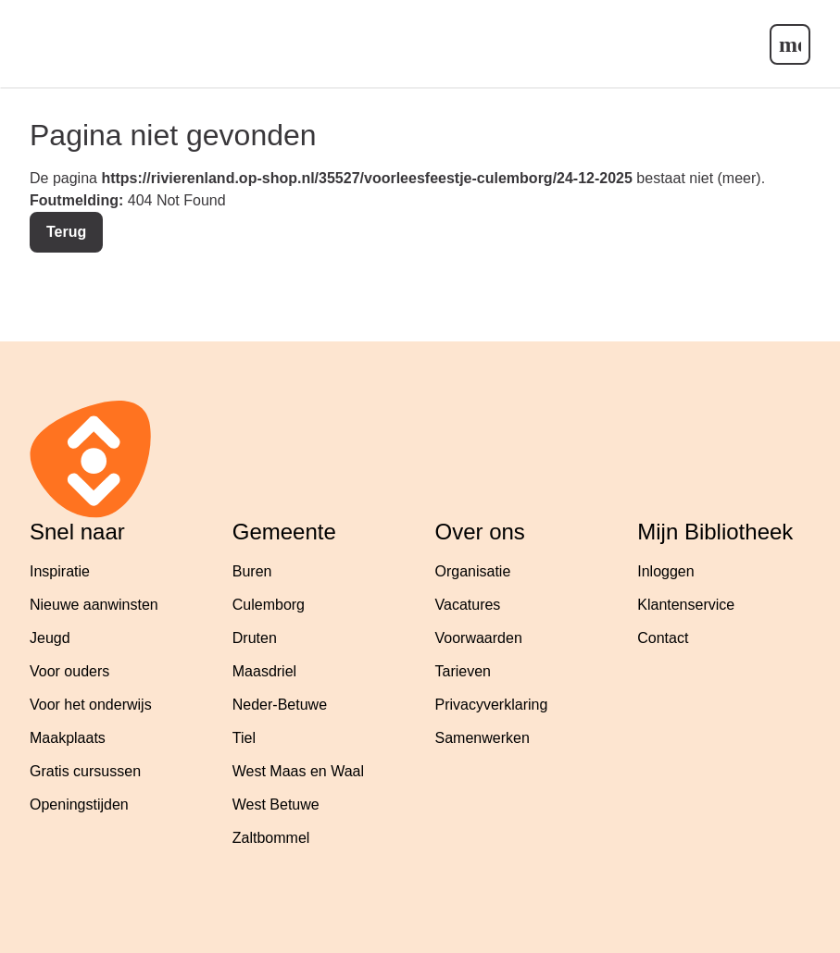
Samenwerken (482, 738)
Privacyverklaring (491, 704)
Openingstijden (79, 804)
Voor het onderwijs (91, 704)
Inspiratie (60, 571)
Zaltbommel (271, 838)
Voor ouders (69, 671)
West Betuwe (276, 804)
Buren (252, 571)
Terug (66, 232)
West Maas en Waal (298, 771)
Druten (254, 638)
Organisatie (473, 571)
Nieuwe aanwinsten (94, 605)
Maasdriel (264, 671)
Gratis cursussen (85, 771)
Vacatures (468, 605)
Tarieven (463, 671)
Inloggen (665, 571)
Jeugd (50, 638)
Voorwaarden (478, 638)
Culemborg (268, 605)
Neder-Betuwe (279, 704)
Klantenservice (685, 605)
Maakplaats (68, 738)
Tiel (244, 738)
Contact (662, 638)
